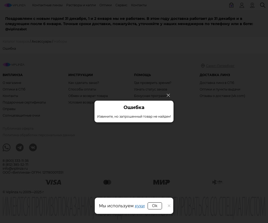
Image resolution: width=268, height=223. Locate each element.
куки (140, 205)
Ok (154, 205)
